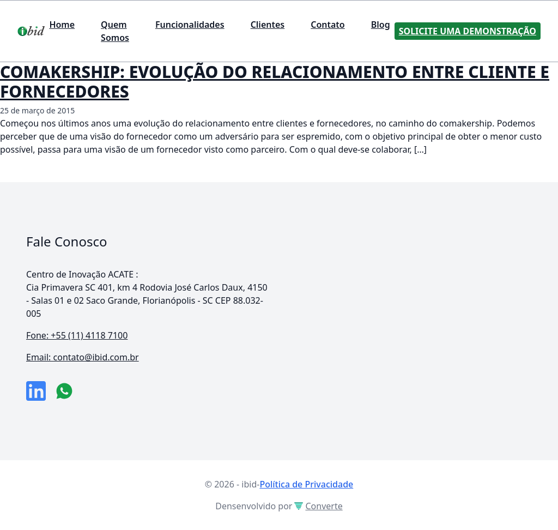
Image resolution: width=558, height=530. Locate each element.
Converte (318, 506)
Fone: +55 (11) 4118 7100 (77, 335)
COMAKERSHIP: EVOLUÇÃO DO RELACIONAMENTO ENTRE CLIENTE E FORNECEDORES (274, 82)
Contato (328, 25)
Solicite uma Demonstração (467, 31)
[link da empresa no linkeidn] (36, 391)
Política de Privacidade (306, 484)
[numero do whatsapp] (64, 391)
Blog (380, 25)
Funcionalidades (190, 25)
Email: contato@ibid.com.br (82, 357)
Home (62, 25)
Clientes (268, 25)
